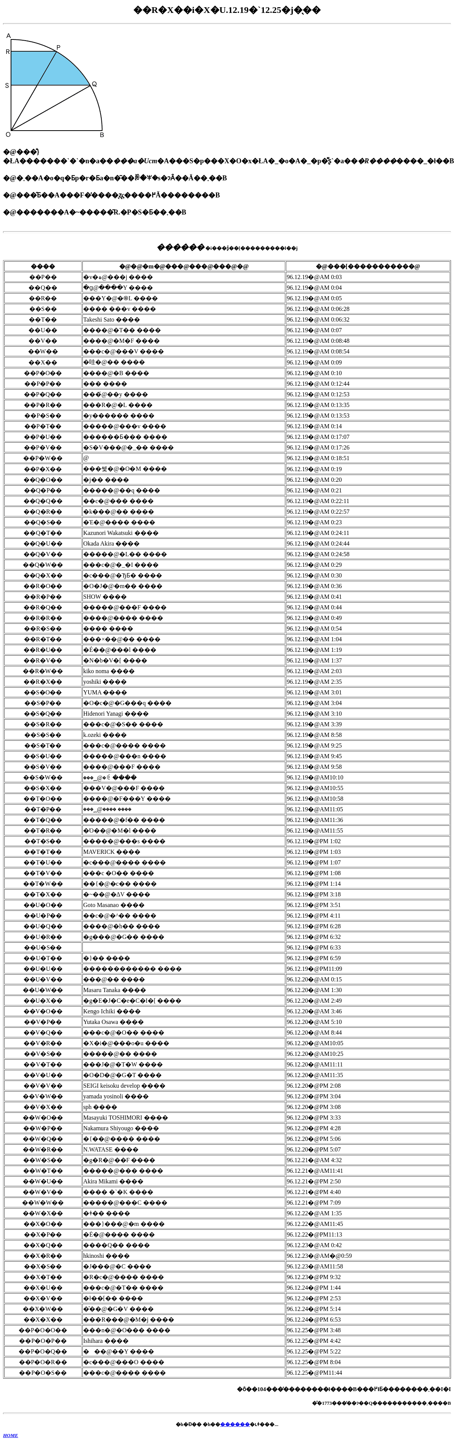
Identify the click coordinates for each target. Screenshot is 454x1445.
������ (235, 1424)
